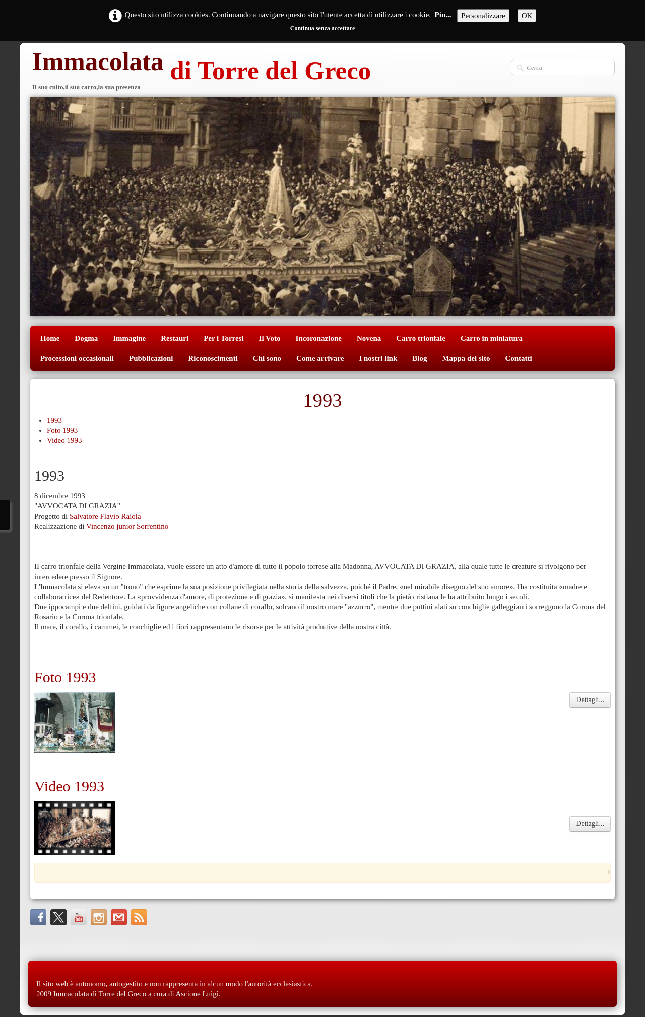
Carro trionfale (420, 338)
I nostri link (378, 358)
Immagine (129, 338)
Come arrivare (320, 358)
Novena (369, 338)
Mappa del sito (466, 358)
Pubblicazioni (151, 358)
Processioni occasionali (77, 358)
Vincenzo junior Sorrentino (127, 526)
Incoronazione (319, 338)
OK (527, 16)
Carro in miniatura (492, 338)
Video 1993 (64, 440)
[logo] (200, 71)
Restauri (174, 338)
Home (49, 338)
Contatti (518, 358)
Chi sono (267, 358)
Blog (419, 358)
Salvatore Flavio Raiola (105, 516)
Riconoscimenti (213, 358)
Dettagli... (590, 700)
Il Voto (270, 338)
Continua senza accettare (322, 28)
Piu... (443, 15)
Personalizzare (483, 16)
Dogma (86, 338)
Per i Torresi (223, 338)
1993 (54, 420)
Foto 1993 (62, 430)
